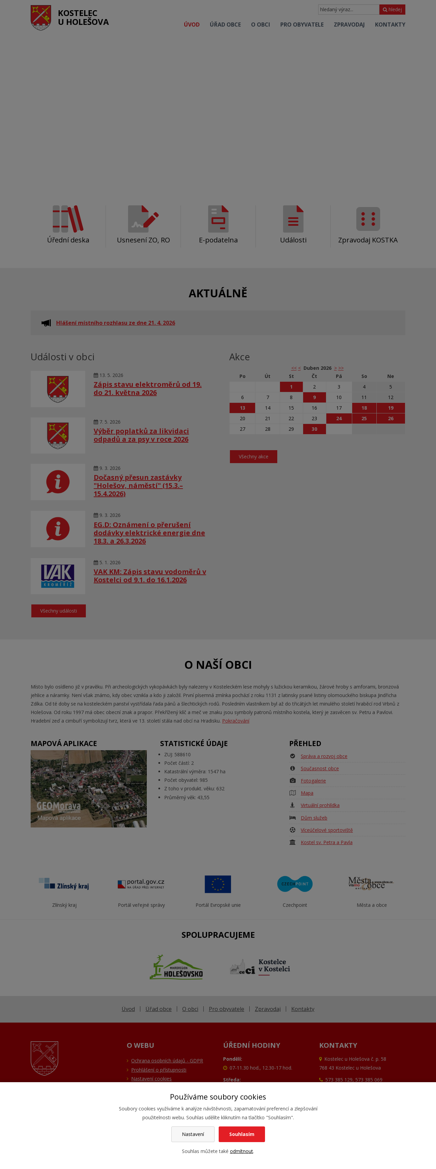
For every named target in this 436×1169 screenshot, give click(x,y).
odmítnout (241, 1151)
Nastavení (193, 1134)
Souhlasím (241, 1134)
